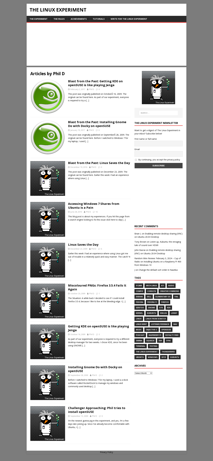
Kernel (139, 313)
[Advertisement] (106, 45)
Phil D (91, 89)
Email (137, 149)
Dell (149, 296)
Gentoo (140, 307)
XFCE (164, 357)
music (139, 329)
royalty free (172, 335)
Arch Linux (151, 285)
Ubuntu (140, 357)
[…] (87, 100)
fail (176, 296)
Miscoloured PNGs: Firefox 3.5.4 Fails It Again (97, 287)
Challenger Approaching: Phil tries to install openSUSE (96, 410)
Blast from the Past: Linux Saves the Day (99, 163)
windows (152, 357)
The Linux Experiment (147, 351)
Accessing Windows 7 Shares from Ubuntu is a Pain (93, 206)
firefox (165, 302)
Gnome (151, 307)
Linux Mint (141, 324)
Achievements (79, 18)
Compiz (139, 291)
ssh (160, 340)
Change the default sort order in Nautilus (158, 269)
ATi (162, 285)
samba (139, 340)
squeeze (150, 340)
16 (97, 211)
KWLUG (163, 313)
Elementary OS (162, 296)
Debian (139, 296)
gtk (161, 307)
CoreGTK (151, 291)
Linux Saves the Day (83, 245)
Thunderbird (168, 351)
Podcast (140, 335)
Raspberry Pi (155, 335)
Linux (139, 318)
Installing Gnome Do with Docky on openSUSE (95, 369)
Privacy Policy (106, 452)
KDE (169, 307)
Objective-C (151, 329)
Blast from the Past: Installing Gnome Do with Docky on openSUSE (97, 124)
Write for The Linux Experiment (129, 18)
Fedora (139, 302)
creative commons (169, 291)
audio (171, 285)
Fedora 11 (152, 302)
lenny (174, 313)
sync (168, 340)
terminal (140, 346)
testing (153, 346)
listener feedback (160, 324)
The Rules (59, 18)
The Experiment (38, 18)
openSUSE (166, 329)
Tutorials (99, 18)
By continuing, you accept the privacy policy (157, 159)
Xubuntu (174, 357)
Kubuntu (151, 313)
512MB (139, 285)
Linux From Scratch (156, 318)
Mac (175, 324)
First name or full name (145, 138)
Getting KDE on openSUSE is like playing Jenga (98, 328)
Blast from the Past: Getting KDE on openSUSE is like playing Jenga (95, 83)
